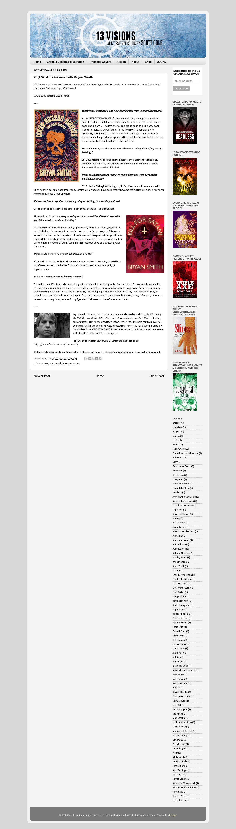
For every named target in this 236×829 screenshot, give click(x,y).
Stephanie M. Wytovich (184, 783)
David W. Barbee (181, 484)
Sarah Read (178, 775)
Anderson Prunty (181, 540)
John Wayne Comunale (184, 497)
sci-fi (175, 440)
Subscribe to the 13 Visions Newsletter (186, 72)
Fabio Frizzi (178, 627)
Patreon (138, 130)
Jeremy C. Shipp (180, 666)
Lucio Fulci (178, 714)
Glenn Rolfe (178, 636)
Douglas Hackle (180, 614)
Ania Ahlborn (179, 544)
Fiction (121, 61)
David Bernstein (180, 601)
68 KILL (107, 326)
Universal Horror (181, 514)
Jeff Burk (177, 657)
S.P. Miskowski (180, 761)
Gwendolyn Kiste (181, 488)
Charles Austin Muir (182, 579)
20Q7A (161, 61)
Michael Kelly (179, 727)
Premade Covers (100, 61)
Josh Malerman (180, 683)
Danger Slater (179, 596)
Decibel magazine (181, 605)
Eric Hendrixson (180, 618)
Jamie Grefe (179, 648)
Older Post (157, 376)
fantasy (176, 518)
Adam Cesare (179, 527)
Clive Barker (178, 592)
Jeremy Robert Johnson (184, 670)
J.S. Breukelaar (180, 644)
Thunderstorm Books (183, 505)
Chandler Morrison (182, 575)
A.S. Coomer (179, 523)
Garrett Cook (179, 631)
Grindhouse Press (182, 466)
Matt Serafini (179, 718)
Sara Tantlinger (180, 770)
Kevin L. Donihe (180, 692)
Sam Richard (179, 766)
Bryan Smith (55, 363)
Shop (148, 61)
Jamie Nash (178, 653)
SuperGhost (178, 449)
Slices (175, 462)
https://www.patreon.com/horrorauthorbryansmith (133, 352)
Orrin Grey (178, 740)
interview (75, 363)
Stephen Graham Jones (184, 787)
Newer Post (42, 376)
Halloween (178, 458)
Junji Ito (176, 688)
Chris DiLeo (178, 475)
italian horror (179, 800)
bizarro (176, 436)
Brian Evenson (180, 562)
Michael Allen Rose (182, 722)
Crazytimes (178, 479)
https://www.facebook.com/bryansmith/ (56, 344)
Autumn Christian (181, 553)
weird (175, 445)
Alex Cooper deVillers (183, 531)
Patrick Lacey (179, 744)
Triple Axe (178, 510)
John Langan (179, 679)
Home (37, 61)
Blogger (173, 815)
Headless (177, 492)
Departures (178, 610)
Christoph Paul (180, 583)
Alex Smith (178, 536)
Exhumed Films (180, 623)
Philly (175, 753)
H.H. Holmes (179, 640)
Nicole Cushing (180, 735)
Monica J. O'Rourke (182, 731)
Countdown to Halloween (185, 453)
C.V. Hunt (177, 571)
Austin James (179, 549)
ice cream (177, 471)
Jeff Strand (178, 662)
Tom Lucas (178, 792)
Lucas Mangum (180, 709)
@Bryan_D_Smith (108, 341)
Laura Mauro (179, 701)
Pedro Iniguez (179, 748)
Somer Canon (179, 779)
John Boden (178, 675)
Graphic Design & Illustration (65, 61)
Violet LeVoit (179, 796)
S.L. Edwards (179, 757)
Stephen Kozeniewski (183, 501)
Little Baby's (178, 705)
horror (66, 363)
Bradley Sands (180, 557)
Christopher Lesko (182, 588)
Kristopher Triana (181, 696)
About (135, 61)
